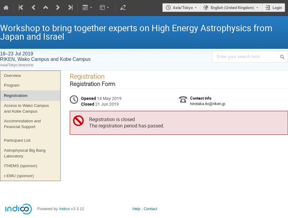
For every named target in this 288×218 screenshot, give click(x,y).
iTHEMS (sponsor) (20, 166)
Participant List (17, 140)
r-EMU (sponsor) (19, 175)
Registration (16, 95)
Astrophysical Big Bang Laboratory (24, 153)
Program (11, 85)
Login (277, 7)
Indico (64, 208)
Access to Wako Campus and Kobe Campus (26, 108)
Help (136, 208)
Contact (150, 208)
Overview (12, 75)
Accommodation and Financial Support (22, 124)
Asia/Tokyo (183, 7)
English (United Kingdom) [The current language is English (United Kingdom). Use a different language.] (232, 7)
